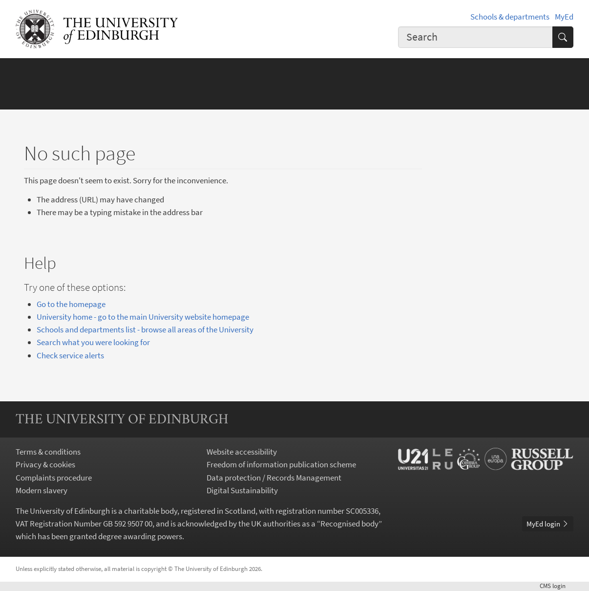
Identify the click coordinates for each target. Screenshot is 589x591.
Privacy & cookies (45, 464)
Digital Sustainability (242, 490)
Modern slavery (41, 490)
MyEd (564, 16)
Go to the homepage (71, 304)
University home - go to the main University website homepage (143, 316)
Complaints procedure (54, 477)
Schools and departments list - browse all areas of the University (145, 329)
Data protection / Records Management (274, 477)
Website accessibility (242, 451)
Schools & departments (509, 16)
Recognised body (349, 523)
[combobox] (475, 37)
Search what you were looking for (93, 342)
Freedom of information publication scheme (281, 464)
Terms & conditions (48, 451)
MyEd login (547, 523)
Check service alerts (70, 355)
